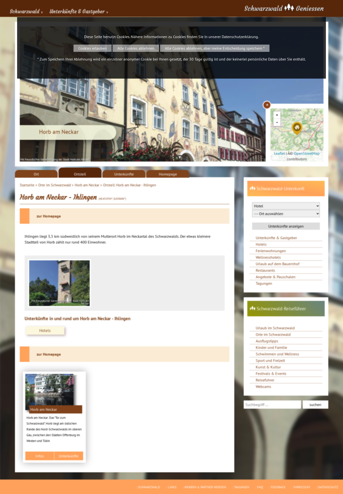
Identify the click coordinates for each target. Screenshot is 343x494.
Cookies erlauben (92, 48)
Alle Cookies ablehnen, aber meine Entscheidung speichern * (215, 48)
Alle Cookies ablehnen (135, 48)
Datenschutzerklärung (240, 36)
